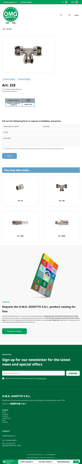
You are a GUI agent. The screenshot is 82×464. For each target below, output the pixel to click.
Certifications (6, 418)
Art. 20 (20, 201)
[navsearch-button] (61, 15)
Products (5, 416)
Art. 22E (62, 201)
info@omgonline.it (8, 436)
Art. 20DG (61, 236)
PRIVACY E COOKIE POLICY (48, 457)
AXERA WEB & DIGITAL (32, 457)
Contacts (5, 422)
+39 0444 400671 (11, 440)
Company (5, 414)
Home (4, 29)
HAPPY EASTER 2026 (27, 462)
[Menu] (72, 15)
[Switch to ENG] (74, 2)
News (4, 420)
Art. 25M (20, 236)
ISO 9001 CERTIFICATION (48, 462)
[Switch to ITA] (64, 2)
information (16, 148)
